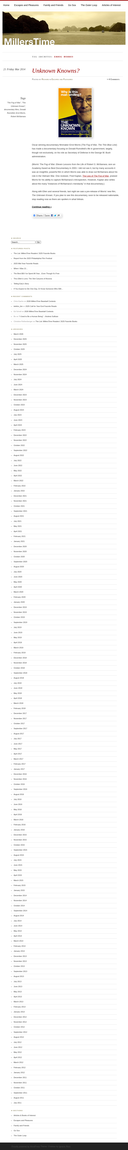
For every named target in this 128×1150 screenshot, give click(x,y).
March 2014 (18, 941)
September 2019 (20, 622)
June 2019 (18, 632)
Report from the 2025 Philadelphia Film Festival (33, 258)
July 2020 (18, 572)
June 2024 (18, 385)
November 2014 (20, 900)
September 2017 (20, 728)
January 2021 (19, 541)
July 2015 (18, 860)
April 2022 (18, 476)
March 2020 (18, 592)
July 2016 (18, 799)
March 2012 (18, 1062)
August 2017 (19, 734)
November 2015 (20, 840)
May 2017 (18, 749)
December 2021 (20, 496)
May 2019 (18, 637)
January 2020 (19, 602)
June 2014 (18, 926)
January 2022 (19, 491)
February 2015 (20, 885)
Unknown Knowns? (56, 70)
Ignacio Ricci (64, 1146)
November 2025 (20, 344)
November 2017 (20, 718)
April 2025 (18, 359)
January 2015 (19, 890)
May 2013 (18, 992)
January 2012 (19, 1072)
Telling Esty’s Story (21, 284)
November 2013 (20, 961)
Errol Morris (20, 113)
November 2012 (20, 1022)
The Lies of (95, 176)
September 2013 (20, 971)
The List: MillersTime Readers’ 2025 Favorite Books (34, 253)
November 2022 (20, 440)
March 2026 (18, 334)
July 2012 (18, 1042)
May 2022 (18, 471)
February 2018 (20, 708)
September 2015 (20, 850)
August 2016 (19, 794)
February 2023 (20, 430)
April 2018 (18, 698)
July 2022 (18, 460)
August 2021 (19, 516)
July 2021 (18, 521)
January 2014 (19, 951)
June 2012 (18, 1047)
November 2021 (20, 501)
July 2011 (18, 1103)
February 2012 (20, 1067)
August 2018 (19, 678)
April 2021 (18, 531)
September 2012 (20, 1032)
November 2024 (20, 374)
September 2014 (20, 911)
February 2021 (20, 536)
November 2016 (20, 779)
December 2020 (20, 546)
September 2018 (20, 673)
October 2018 (19, 668)
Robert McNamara (18, 116)
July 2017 (18, 739)
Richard (45, 79)
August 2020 (19, 567)
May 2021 (18, 526)
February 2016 (20, 825)
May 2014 (18, 931)
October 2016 (19, 784)
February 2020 (20, 597)
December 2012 (20, 1017)
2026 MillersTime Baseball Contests (41, 301)
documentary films (11, 109)
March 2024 (18, 390)
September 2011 (20, 1093)
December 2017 (20, 713)
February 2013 (20, 1007)
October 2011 (19, 1088)
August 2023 (19, 410)
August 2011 (19, 1098)
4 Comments (114, 79)
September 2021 (20, 511)
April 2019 (18, 642)
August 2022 (19, 455)
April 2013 (18, 997)
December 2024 (20, 369)
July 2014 (18, 921)
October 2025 (19, 349)
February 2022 (20, 486)
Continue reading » (42, 207)
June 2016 (18, 804)
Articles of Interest (111, 5)
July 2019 (18, 627)
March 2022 (18, 481)
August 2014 (19, 916)
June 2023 (18, 420)
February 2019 (20, 653)
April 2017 (18, 754)
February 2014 (20, 946)
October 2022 (19, 445)
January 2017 (19, 769)
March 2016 (18, 820)
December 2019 (20, 607)
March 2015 (18, 880)
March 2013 (18, 1002)
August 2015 (19, 855)
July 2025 (18, 354)
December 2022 (20, 435)
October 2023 (19, 405)
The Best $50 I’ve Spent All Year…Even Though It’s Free (36, 273)
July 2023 (18, 415)
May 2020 (18, 582)
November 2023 (20, 400)
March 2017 (18, 759)
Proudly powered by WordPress (26, 1146)
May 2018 (18, 693)
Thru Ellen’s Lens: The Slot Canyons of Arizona (33, 279)
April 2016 (18, 814)
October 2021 (19, 506)
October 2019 (19, 617)
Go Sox (72, 5)
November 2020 (20, 551)
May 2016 (18, 809)
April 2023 (18, 425)
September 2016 (20, 789)
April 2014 (18, 936)
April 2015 (18, 875)
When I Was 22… (21, 268)
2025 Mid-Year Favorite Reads (26, 264)
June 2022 (18, 465)
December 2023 (20, 395)
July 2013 (18, 981)
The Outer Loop (89, 5)
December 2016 (20, 774)
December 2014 (20, 895)
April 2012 (18, 1057)
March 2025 (18, 364)
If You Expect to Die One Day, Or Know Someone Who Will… (38, 289)
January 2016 (19, 830)
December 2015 (20, 835)
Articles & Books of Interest (25, 1115)
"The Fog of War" (14, 103)
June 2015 (18, 865)
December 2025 (20, 339)
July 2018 (18, 683)
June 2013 (18, 986)
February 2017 (20, 764)
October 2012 (19, 1027)
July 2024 (18, 379)
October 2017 (19, 723)
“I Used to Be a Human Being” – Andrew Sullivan (38, 316)
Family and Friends (53, 5)
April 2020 (18, 587)
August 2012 (19, 1037)
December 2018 (20, 658)
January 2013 (19, 1012)
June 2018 (18, 688)
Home (6, 5)
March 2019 (18, 648)
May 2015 (18, 870)
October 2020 (19, 557)
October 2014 (19, 906)
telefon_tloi (18, 306)
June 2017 (18, 744)
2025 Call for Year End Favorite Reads (41, 306)
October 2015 (19, 845)
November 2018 (20, 663)
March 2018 (18, 703)
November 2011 (20, 1083)
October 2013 (19, 966)
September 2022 (20, 450)
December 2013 (20, 956)
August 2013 (19, 976)
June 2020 (18, 577)
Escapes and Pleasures (26, 5)
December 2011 (20, 1077)
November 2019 (20, 612)
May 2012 (18, 1052)
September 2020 (20, 562)
